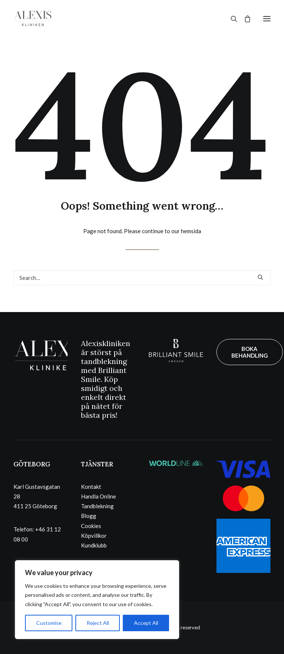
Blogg (88, 515)
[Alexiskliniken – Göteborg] (32, 18)
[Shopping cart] (244, 18)
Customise (49, 623)
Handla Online (98, 496)
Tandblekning (97, 506)
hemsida (191, 231)
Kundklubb (94, 545)
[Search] (230, 18)
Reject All (98, 623)
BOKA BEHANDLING (249, 352)
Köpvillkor (94, 535)
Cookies (91, 525)
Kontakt (91, 486)
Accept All (146, 623)
